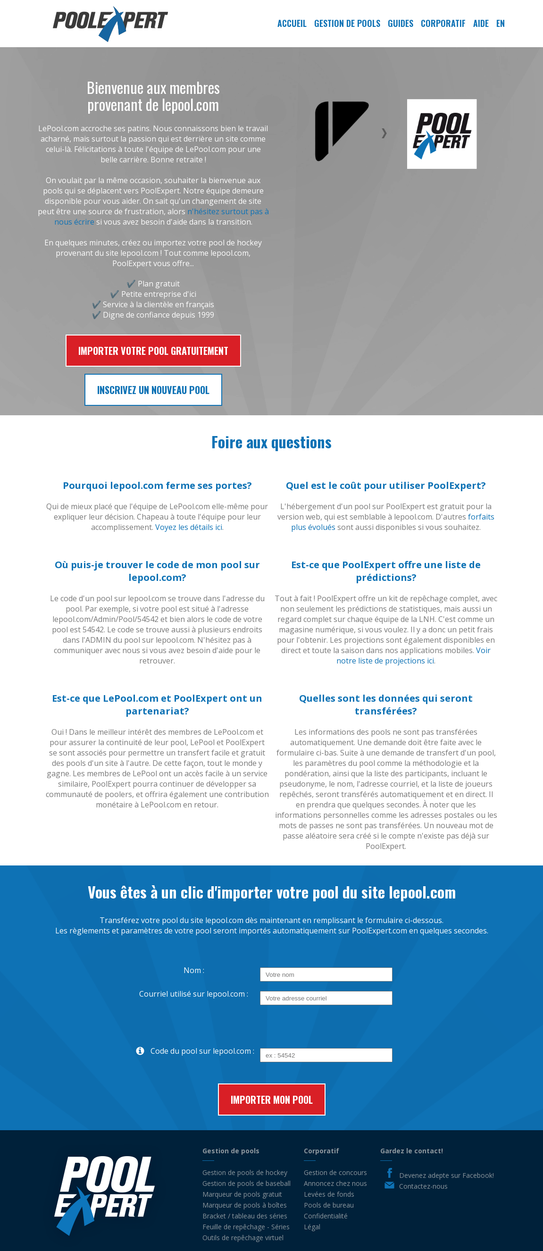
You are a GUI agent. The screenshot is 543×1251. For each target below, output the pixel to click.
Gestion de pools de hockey (244, 1172)
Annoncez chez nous (335, 1183)
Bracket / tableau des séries (244, 1215)
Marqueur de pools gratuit (242, 1194)
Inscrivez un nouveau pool (153, 390)
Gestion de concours (335, 1172)
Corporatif (443, 23)
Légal (312, 1226)
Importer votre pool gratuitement (153, 351)
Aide (481, 23)
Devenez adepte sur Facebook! (446, 1175)
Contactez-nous (423, 1186)
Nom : (194, 970)
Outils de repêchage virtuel (243, 1237)
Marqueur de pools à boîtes (244, 1205)
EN (500, 23)
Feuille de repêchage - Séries (246, 1226)
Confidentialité (326, 1215)
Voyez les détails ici (188, 527)
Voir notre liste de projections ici (413, 655)
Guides (400, 23)
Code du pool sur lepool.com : (191, 1051)
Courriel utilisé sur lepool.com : (193, 994)
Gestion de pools (347, 23)
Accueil (292, 23)
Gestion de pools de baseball (246, 1183)
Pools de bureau (329, 1205)
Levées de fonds (329, 1194)
